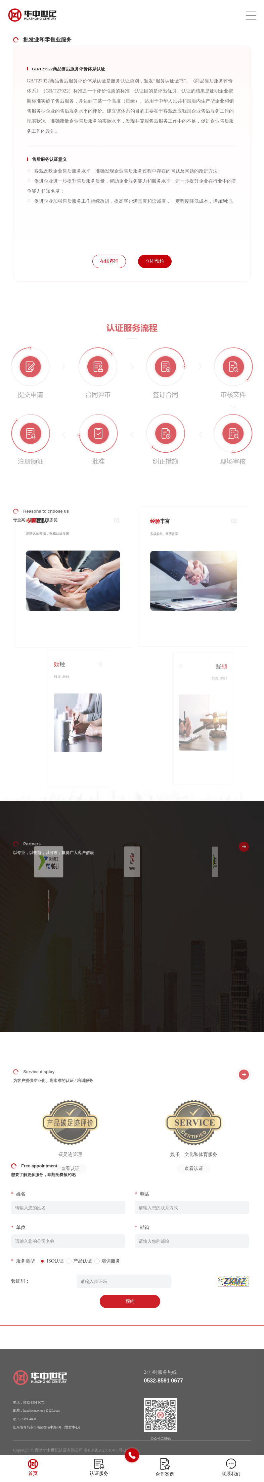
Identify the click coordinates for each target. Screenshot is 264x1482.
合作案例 (165, 1474)
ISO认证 (42, 1261)
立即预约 (154, 261)
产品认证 (70, 1261)
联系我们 (231, 1473)
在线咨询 (109, 261)
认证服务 (99, 1473)
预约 (117, 1301)
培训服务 (98, 1261)
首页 (33, 1473)
